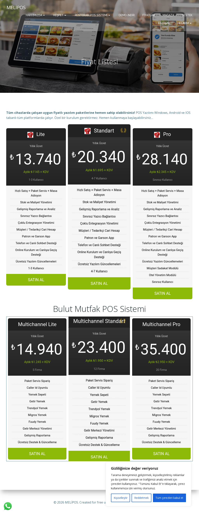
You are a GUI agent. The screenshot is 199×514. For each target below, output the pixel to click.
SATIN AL (36, 281)
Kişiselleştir (120, 498)
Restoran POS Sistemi (93, 14)
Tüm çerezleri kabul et (169, 498)
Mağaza (169, 14)
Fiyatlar (149, 14)
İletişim (164, 22)
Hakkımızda (36, 14)
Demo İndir (127, 14)
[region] (148, 484)
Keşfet (60, 14)
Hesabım (185, 22)
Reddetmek (141, 498)
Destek (187, 14)
